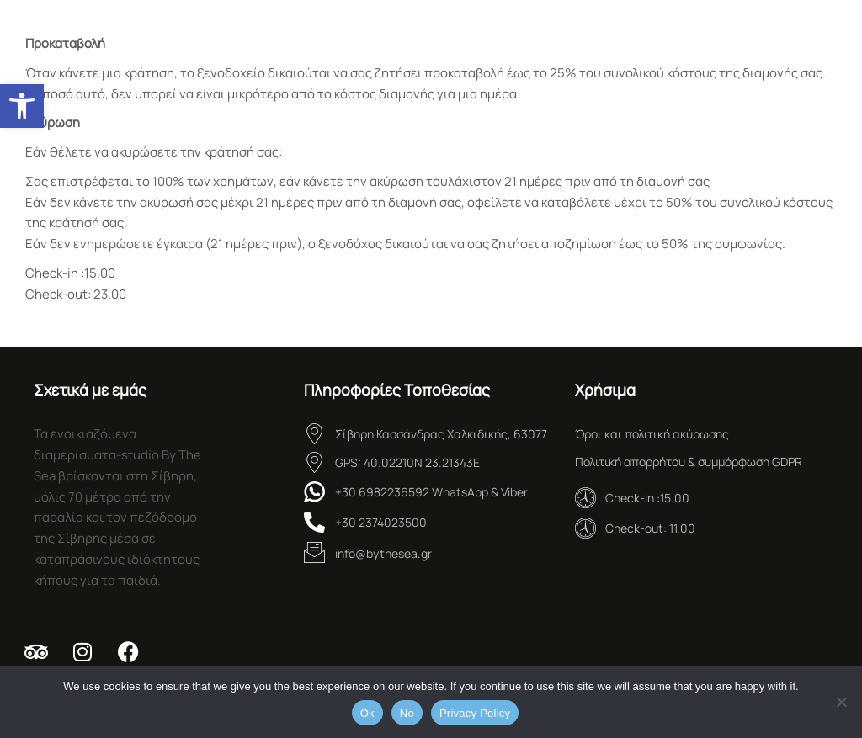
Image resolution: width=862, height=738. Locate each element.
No (407, 713)
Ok (367, 713)
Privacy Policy (474, 713)
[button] (22, 106)
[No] (841, 701)
